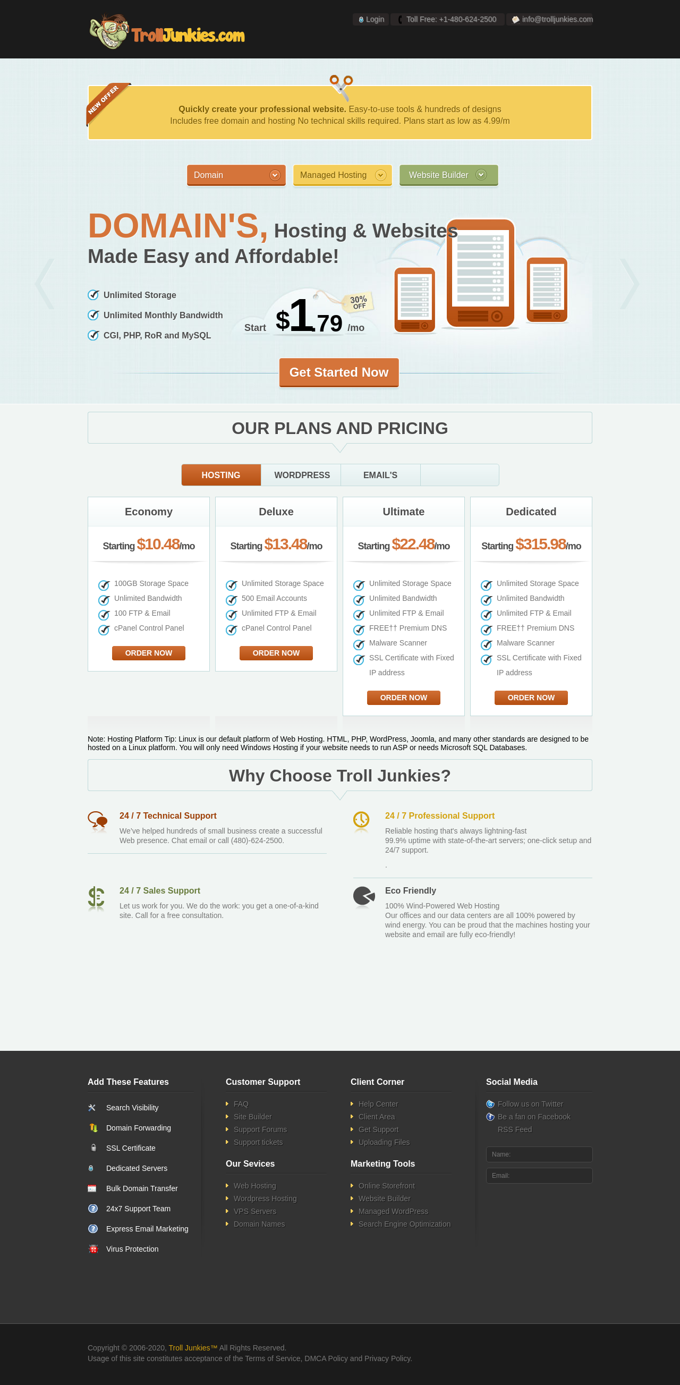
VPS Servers (255, 1211)
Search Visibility (132, 1107)
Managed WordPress (393, 1211)
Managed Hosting (333, 175)
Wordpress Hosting (265, 1198)
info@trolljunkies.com (557, 19)
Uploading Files (384, 1142)
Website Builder (439, 175)
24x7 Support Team (138, 1208)
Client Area (377, 1116)
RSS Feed (515, 1129)
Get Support (379, 1129)
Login (375, 19)
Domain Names (259, 1224)
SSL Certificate (131, 1148)
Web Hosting (255, 1186)
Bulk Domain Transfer (142, 1188)
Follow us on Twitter (530, 1104)
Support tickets (258, 1142)
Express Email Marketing (147, 1229)
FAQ (241, 1104)
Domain (208, 175)
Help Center (378, 1104)
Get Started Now (339, 372)
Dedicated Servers (136, 1168)
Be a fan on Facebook (534, 1116)
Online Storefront (387, 1186)
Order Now (149, 653)
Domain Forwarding (138, 1128)
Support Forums (260, 1129)
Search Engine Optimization (405, 1224)
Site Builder (253, 1116)
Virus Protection (132, 1249)
